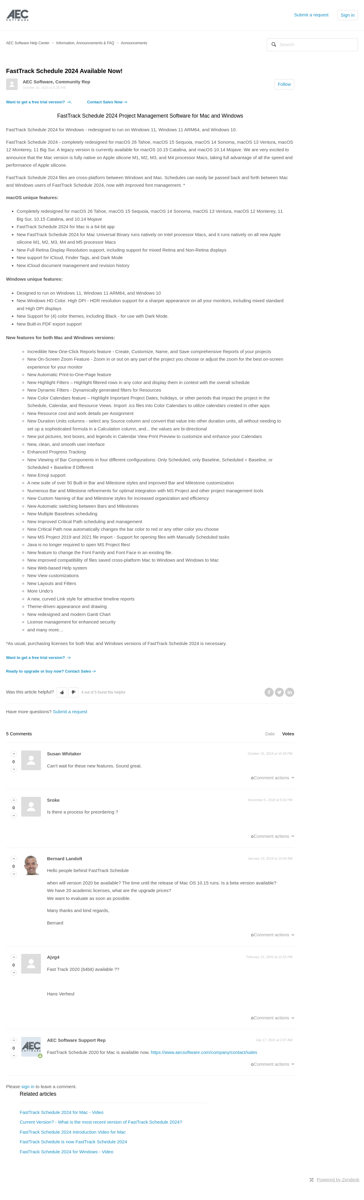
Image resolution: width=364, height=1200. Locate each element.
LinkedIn (289, 692)
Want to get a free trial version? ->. (46, 102)
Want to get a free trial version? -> (38, 657)
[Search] (312, 44)
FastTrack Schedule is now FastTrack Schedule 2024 (73, 1141)
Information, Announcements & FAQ (85, 43)
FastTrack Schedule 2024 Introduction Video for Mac (73, 1132)
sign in (27, 1086)
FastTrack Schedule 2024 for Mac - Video (61, 1112)
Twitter (279, 692)
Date (270, 733)
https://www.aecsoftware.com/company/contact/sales (204, 1052)
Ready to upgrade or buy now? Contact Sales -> (51, 671)
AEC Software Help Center (27, 43)
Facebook (269, 692)
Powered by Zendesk (338, 1179)
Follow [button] (284, 84)
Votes (288, 733)
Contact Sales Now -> (107, 102)
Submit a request (311, 14)
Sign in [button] (348, 15)
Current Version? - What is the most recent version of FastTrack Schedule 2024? (101, 1122)
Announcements (134, 43)
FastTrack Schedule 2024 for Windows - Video (66, 1151)
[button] (62, 692)
